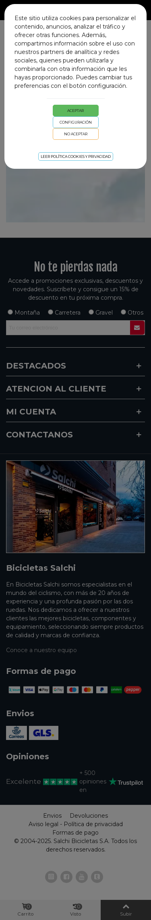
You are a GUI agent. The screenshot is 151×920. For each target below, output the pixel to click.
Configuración (76, 122)
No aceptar (75, 134)
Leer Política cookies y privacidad (76, 156)
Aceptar (75, 110)
